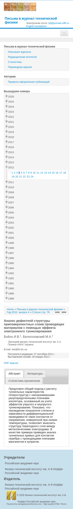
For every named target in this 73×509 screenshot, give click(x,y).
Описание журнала (19, 51)
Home (10, 309)
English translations (36, 26)
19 (12, 176)
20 (16, 176)
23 (28, 176)
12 (41, 172)
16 (56, 172)
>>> (64, 312)
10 (34, 172)
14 (49, 172)
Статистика (15, 62)
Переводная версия (20, 67)
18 (64, 172)
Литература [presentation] (34, 373)
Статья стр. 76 (41, 312)
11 (38, 172)
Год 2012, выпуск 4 (18, 312)
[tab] (14, 373)
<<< (57, 312)
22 (24, 176)
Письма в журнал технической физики (31, 20)
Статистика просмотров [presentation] (24, 380)
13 (45, 172)
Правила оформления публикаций (28, 81)
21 (20, 176)
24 (32, 176)
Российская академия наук (22, 463)
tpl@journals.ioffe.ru (58, 23)
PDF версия (11, 363)
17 (60, 172)
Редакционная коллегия (22, 56)
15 (53, 172)
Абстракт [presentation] (15, 373)
